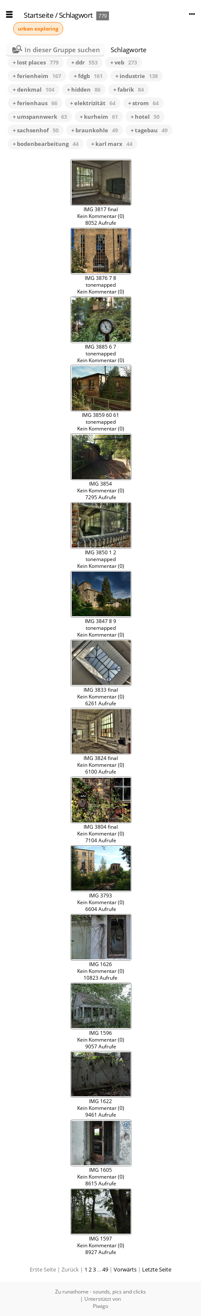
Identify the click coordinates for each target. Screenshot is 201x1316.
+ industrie (136, 76)
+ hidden (83, 89)
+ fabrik (128, 89)
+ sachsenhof (36, 130)
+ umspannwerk (40, 116)
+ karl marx (111, 144)
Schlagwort (76, 15)
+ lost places (36, 62)
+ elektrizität (92, 103)
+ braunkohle (94, 130)
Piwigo (100, 1306)
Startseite (38, 15)
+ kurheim (99, 116)
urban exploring (38, 28)
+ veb (123, 62)
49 (105, 1269)
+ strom (143, 103)
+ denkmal (33, 89)
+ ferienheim (37, 76)
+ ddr (84, 62)
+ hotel (145, 116)
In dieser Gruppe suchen (62, 49)
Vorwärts (125, 1269)
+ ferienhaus (35, 103)
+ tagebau (149, 130)
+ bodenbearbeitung (45, 144)
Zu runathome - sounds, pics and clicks (100, 1291)
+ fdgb (88, 76)
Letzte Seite (156, 1269)
